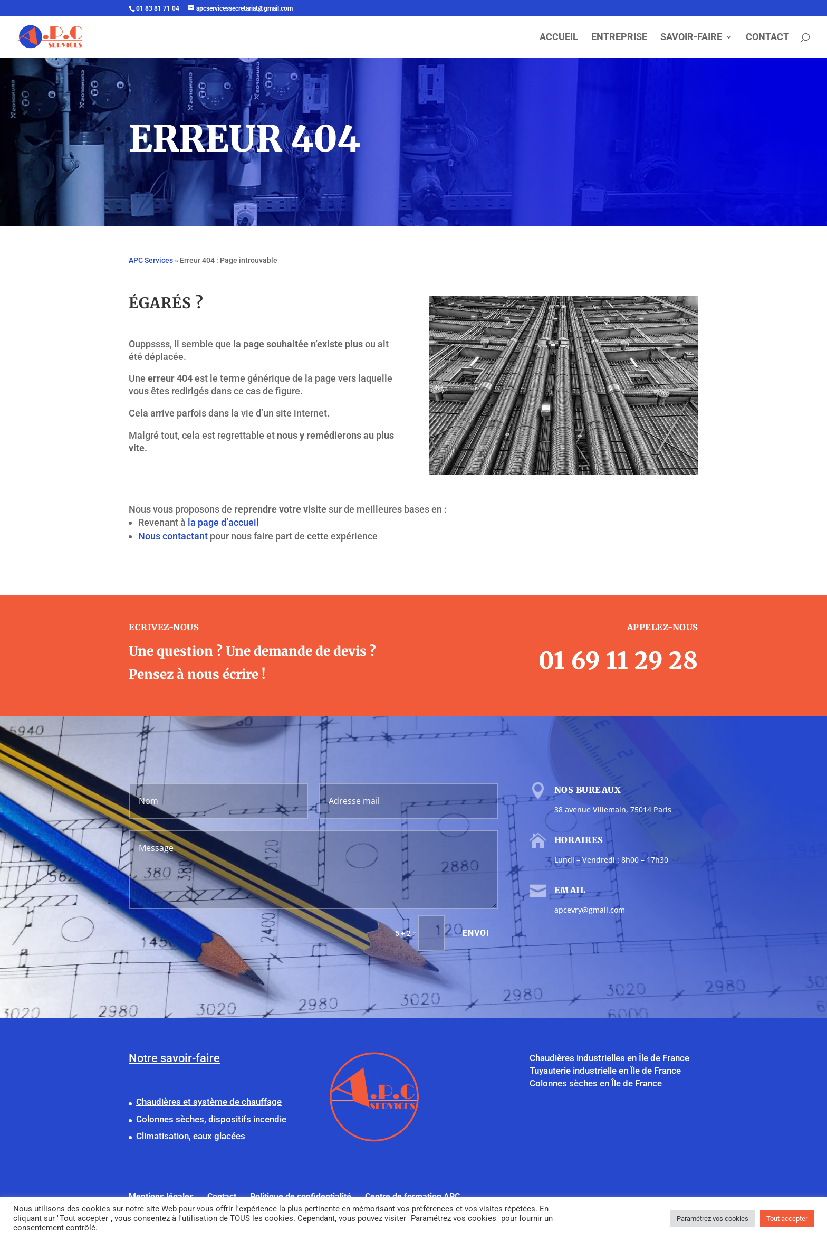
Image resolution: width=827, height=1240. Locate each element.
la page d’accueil (223, 522)
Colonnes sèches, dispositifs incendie (211, 1119)
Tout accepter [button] (786, 1219)
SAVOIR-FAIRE (691, 37)
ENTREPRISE (619, 37)
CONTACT (767, 37)
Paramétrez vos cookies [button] (712, 1219)
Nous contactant (173, 536)
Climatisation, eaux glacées (190, 1136)
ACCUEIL (559, 37)
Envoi (476, 933)
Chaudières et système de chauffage (209, 1101)
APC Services (151, 260)
